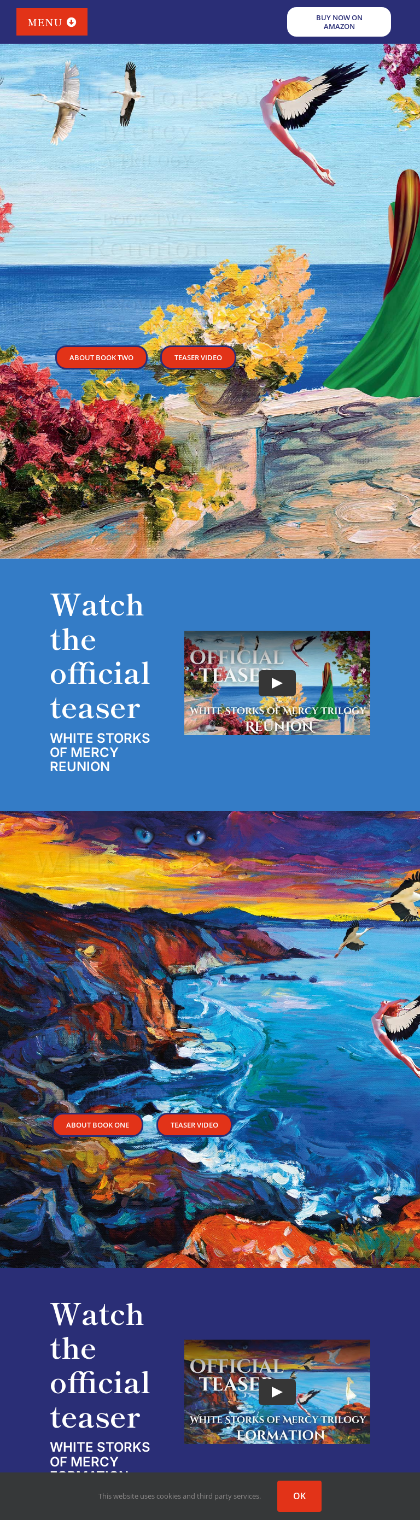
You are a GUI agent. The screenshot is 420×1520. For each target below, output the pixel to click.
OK (299, 1496)
